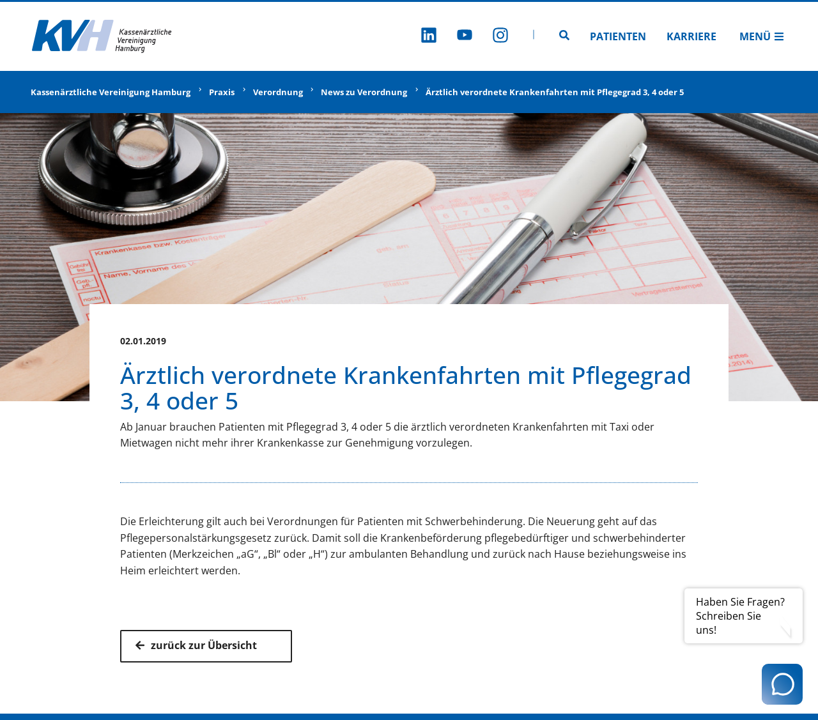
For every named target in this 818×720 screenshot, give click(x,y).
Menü (761, 36)
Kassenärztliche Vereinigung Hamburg (110, 92)
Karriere (691, 36)
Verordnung (278, 92)
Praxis (222, 92)
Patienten (618, 36)
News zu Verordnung (364, 92)
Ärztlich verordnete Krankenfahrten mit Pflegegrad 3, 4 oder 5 (555, 92)
